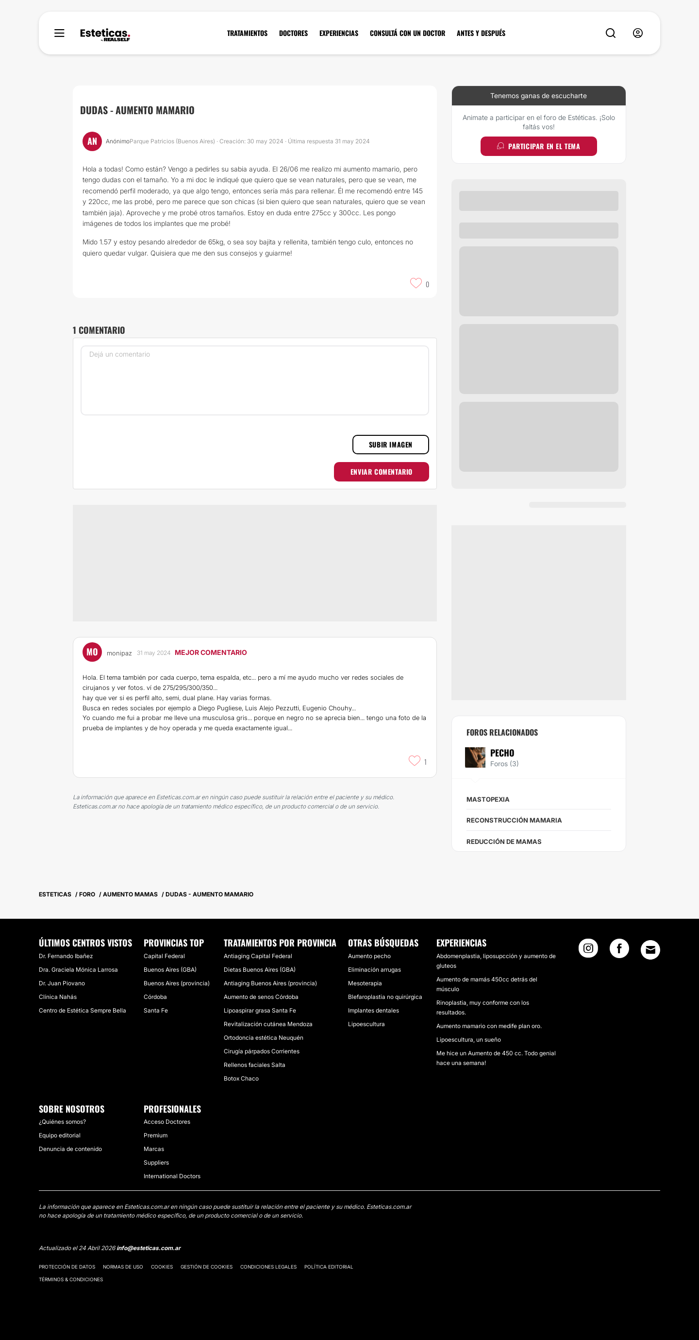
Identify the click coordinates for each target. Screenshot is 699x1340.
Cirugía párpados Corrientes (262, 1051)
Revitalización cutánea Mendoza (268, 1024)
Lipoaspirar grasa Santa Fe (260, 1010)
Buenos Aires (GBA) (170, 969)
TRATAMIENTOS (247, 33)
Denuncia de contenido (70, 1148)
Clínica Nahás (58, 996)
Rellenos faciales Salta (254, 1064)
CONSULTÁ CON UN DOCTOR (407, 33)
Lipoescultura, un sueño (468, 1039)
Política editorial (328, 1267)
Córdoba (155, 996)
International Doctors (172, 1176)
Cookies (162, 1267)
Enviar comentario (381, 471)
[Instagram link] (588, 951)
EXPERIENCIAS (338, 33)
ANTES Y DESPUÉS (481, 33)
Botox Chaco (241, 1078)
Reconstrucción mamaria (514, 820)
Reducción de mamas (504, 841)
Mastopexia (488, 799)
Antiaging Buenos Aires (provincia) (270, 983)
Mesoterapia (365, 983)
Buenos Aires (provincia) (177, 983)
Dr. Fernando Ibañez (66, 956)
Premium (155, 1135)
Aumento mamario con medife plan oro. (489, 1026)
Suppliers (156, 1162)
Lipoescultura (366, 1024)
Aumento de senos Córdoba (261, 996)
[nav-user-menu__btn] (638, 33)
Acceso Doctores (167, 1121)
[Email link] (650, 950)
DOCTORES (293, 33)
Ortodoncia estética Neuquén (263, 1037)
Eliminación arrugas (374, 969)
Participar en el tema (538, 146)
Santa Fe (156, 1010)
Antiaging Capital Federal (258, 956)
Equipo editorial (60, 1135)
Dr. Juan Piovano (62, 983)
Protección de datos (67, 1267)
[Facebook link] (619, 951)
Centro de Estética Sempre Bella (82, 1010)
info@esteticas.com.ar (148, 1248)
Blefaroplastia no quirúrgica (385, 996)
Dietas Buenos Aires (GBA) (260, 969)
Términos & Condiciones (71, 1279)
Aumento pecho (369, 956)
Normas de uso (123, 1267)
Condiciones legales (268, 1267)
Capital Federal (164, 956)
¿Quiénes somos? (62, 1121)
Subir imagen (391, 444)
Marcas (154, 1148)
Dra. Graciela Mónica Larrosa (78, 969)
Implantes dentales (373, 1010)
